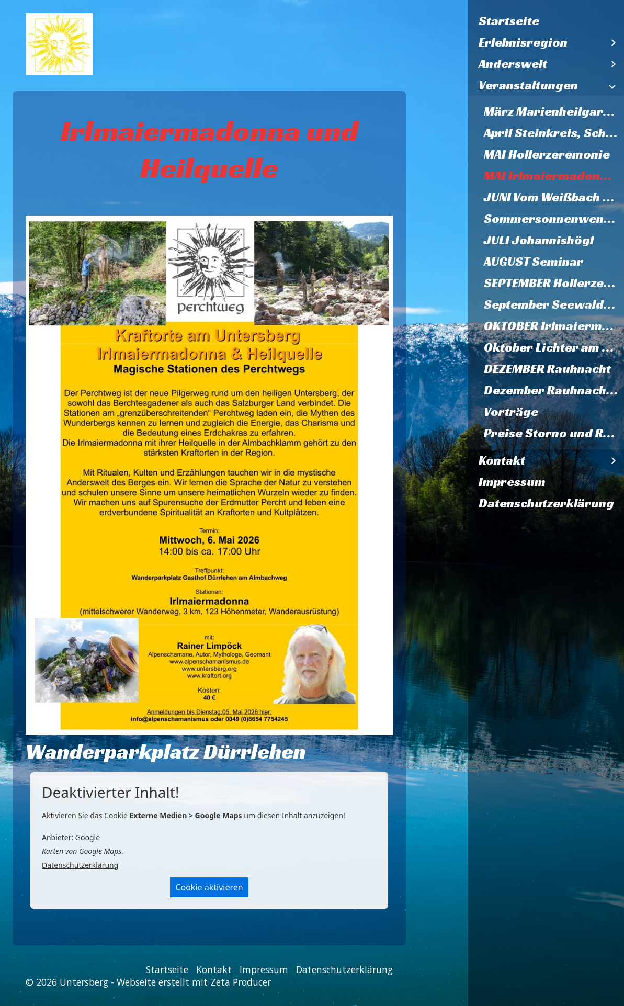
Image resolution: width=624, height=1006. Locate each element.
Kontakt (502, 460)
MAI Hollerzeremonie (547, 154)
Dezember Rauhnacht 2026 (554, 390)
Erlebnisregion (523, 42)
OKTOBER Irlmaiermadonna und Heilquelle (554, 326)
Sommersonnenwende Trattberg (554, 219)
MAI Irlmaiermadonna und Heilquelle (554, 176)
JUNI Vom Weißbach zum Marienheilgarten (554, 197)
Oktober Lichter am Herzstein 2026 (554, 347)
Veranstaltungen (528, 85)
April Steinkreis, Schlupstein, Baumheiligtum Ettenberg (554, 133)
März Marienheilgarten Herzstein (554, 111)
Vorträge (511, 412)
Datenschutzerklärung (546, 503)
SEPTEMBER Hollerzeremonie (554, 283)
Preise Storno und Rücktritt (554, 433)
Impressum (512, 482)
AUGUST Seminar (533, 261)
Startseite (509, 21)
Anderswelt (513, 64)
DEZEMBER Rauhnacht (547, 369)
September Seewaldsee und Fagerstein (554, 304)
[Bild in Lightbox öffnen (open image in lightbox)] (209, 475)
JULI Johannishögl (539, 240)
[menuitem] (546, 21)
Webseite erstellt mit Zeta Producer (194, 982)
